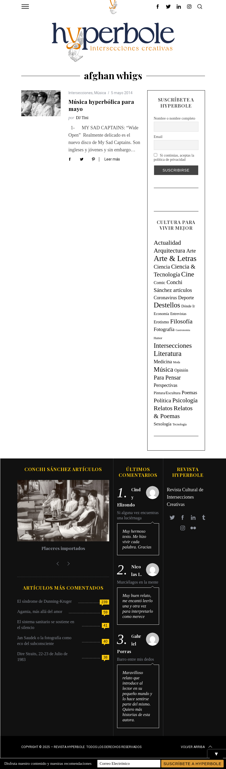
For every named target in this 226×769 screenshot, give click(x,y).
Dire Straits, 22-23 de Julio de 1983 (42, 656)
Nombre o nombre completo (174, 118)
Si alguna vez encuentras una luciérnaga (138, 515)
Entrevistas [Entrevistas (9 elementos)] (178, 314)
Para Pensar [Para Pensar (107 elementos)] (167, 377)
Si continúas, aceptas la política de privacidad (174, 157)
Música (100, 93)
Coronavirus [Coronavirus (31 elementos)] (165, 297)
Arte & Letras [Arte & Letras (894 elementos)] (175, 258)
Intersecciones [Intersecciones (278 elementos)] (173, 345)
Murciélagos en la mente (138, 582)
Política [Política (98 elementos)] (162, 400)
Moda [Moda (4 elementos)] (176, 362)
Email (158, 137)
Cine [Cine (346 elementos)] (187, 274)
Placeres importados (63, 548)
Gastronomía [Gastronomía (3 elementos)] (183, 330)
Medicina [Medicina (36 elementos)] (163, 361)
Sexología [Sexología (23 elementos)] (162, 423)
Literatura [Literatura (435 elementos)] (168, 353)
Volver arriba (197, 747)
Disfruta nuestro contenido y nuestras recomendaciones (48, 763)
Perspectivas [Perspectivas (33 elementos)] (165, 385)
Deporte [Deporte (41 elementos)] (186, 297)
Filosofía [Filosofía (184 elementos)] (181, 321)
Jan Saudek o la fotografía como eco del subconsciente (44, 641)
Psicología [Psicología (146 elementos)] (185, 400)
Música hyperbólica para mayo (101, 105)
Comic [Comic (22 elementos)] (160, 282)
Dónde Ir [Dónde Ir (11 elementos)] (188, 306)
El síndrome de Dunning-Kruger (44, 601)
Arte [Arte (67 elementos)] (191, 251)
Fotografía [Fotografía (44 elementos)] (164, 329)
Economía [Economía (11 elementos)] (161, 314)
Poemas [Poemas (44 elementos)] (189, 392)
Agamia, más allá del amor (39, 611)
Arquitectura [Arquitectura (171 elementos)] (169, 250)
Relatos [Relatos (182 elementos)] (163, 408)
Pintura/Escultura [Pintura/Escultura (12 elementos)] (167, 393)
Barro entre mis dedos (135, 659)
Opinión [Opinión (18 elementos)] (181, 370)
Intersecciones (81, 93)
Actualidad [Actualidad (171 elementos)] (167, 242)
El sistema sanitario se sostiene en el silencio (45, 625)
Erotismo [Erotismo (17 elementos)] (161, 322)
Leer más (112, 159)
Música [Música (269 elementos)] (163, 369)
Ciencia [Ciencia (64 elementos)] (162, 267)
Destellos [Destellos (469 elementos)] (167, 305)
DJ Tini (82, 117)
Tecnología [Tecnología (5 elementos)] (179, 424)
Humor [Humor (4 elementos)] (158, 338)
